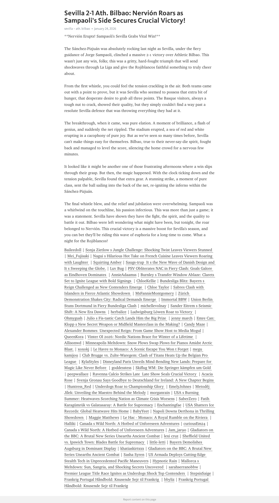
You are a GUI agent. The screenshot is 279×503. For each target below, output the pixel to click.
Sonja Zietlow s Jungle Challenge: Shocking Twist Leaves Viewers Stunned (149, 249)
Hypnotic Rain (165, 460)
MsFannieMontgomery (154, 293)
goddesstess (121, 367)
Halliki (69, 423)
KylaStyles (90, 361)
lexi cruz (171, 436)
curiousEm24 (194, 423)
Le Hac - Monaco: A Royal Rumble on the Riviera (166, 417)
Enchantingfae (169, 405)
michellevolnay (153, 305)
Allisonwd (72, 342)
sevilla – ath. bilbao (77, 29)
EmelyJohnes (180, 386)
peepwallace (77, 374)
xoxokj (83, 349)
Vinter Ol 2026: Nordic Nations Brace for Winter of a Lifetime (141, 336)
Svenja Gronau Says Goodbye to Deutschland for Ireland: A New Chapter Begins (146, 380)
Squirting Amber (107, 262)
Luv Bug (117, 268)
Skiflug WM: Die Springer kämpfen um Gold (174, 367)
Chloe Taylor (158, 287)
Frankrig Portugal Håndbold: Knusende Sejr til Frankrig (112, 479)
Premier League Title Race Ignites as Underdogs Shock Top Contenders (125, 473)
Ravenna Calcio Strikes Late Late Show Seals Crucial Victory (145, 374)
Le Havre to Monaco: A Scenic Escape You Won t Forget (141, 349)
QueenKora (73, 336)
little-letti (157, 442)
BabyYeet (141, 411)
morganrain (160, 392)
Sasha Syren (134, 454)
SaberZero (188, 398)
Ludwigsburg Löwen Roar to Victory (162, 311)
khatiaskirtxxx (132, 448)
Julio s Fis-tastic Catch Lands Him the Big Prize (127, 318)
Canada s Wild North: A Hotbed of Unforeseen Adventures (129, 423)
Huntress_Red (79, 386)
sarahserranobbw (183, 467)
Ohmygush (73, 318)
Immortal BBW (174, 299)
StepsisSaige (200, 473)
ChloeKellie (146, 280)
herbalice (118, 311)
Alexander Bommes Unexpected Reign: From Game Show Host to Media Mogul (132, 330)
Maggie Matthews (104, 417)
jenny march (181, 318)
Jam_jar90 (177, 429)
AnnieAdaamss (123, 274)
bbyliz (169, 479)
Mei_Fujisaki (78, 256)
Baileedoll (72, 249)
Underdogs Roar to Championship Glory (130, 386)
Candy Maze (194, 324)
